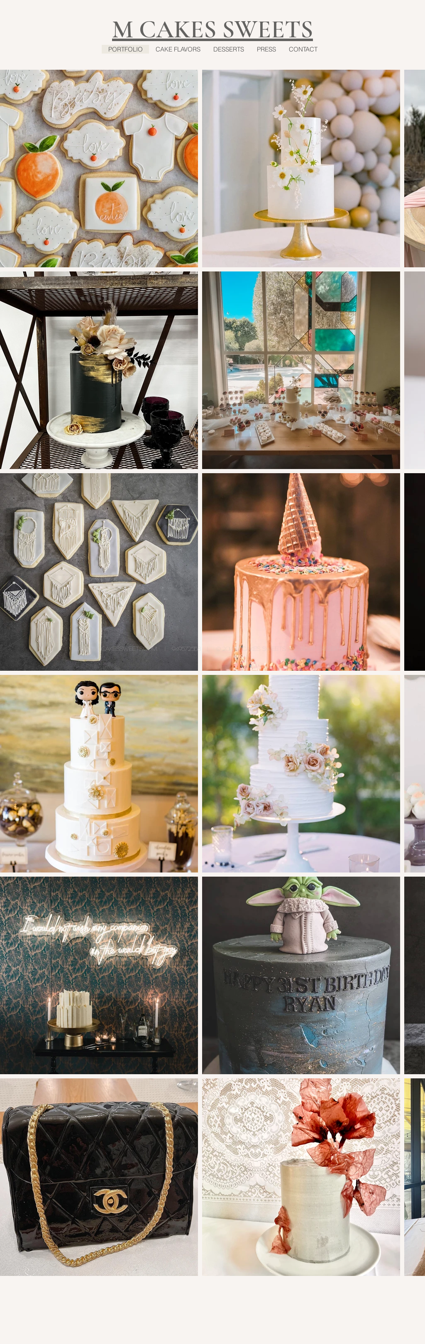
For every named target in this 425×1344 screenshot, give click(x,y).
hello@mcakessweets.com (115, 648)
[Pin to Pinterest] (313, 1284)
